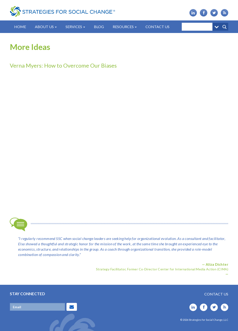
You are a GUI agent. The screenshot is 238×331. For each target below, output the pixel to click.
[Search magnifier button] (224, 27)
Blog (99, 26)
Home (20, 26)
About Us (46, 26)
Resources (125, 26)
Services (75, 26)
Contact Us (157, 26)
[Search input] (198, 27)
